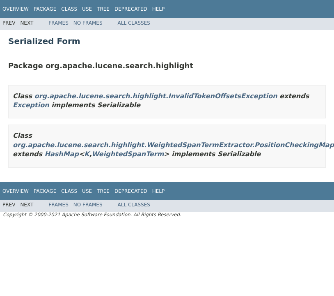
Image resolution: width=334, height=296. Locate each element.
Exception (31, 105)
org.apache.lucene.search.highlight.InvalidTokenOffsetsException (155, 96)
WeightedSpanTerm (128, 154)
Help (158, 9)
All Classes (134, 23)
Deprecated (130, 9)
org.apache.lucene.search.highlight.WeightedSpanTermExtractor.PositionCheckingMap (173, 145)
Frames (58, 23)
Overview (15, 9)
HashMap (62, 154)
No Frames (88, 23)
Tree (103, 9)
